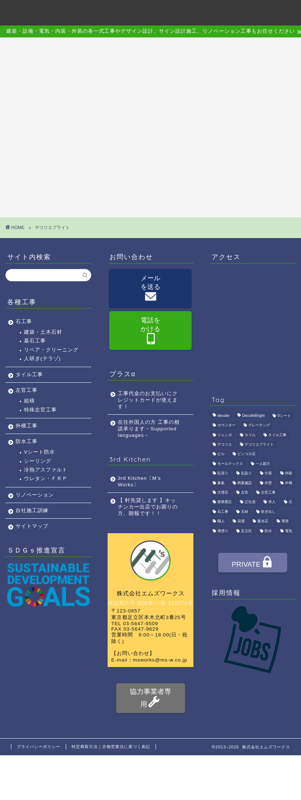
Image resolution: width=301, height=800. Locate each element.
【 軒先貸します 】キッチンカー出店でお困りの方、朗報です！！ (148, 507)
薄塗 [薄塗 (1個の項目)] (285, 521)
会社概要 (77, 11)
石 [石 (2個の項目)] (290, 502)
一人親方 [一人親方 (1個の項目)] (263, 464)
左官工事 (26, 390)
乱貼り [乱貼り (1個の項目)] (246, 473)
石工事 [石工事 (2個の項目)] (222, 512)
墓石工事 (35, 340)
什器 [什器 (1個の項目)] (268, 473)
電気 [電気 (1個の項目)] (288, 531)
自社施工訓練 (32, 510)
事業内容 (112, 11)
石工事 (24, 321)
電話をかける (150, 331)
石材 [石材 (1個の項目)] (244, 512)
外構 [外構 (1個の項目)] (288, 483)
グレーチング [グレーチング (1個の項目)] (259, 425)
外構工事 (26, 426)
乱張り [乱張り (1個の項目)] (222, 473)
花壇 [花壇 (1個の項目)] (241, 521)
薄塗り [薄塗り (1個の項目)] (222, 531)
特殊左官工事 (40, 410)
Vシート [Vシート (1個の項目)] (284, 416)
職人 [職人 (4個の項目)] (221, 521)
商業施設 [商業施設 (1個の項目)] (244, 483)
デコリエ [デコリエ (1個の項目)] (224, 444)
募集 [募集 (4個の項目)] (221, 483)
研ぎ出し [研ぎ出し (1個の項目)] (268, 512)
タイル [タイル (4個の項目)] (250, 435)
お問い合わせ (254, 11)
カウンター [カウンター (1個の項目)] (226, 425)
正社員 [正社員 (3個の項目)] (250, 502)
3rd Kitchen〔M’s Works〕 (139, 481)
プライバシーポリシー (38, 746)
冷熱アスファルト (46, 470)
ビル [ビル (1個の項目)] (221, 454)
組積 (29, 400)
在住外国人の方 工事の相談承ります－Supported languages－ (149, 428)
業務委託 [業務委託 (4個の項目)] (224, 502)
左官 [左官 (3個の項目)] (244, 492)
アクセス (180, 11)
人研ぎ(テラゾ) (42, 358)
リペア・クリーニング (51, 350)
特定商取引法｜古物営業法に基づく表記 (111, 746)
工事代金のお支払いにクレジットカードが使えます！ (148, 400)
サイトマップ (32, 526)
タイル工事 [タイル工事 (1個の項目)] (277, 435)
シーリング (37, 461)
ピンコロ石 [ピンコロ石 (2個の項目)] (246, 454)
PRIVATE (252, 563)
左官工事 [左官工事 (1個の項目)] (268, 492)
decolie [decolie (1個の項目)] (223, 416)
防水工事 (26, 441)
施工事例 (146, 11)
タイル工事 (29, 374)
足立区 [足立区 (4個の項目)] (246, 531)
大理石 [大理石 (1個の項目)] (222, 492)
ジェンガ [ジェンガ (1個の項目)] (224, 435)
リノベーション (35, 495)
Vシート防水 (39, 452)
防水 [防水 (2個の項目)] (268, 531)
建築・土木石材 (43, 332)
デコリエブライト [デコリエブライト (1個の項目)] (259, 444)
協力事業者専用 (150, 698)
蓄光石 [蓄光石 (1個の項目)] (262, 521)
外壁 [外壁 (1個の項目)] (268, 483)
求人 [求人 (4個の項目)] (272, 502)
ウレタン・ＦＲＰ (46, 478)
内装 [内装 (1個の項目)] (288, 473)
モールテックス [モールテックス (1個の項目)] (230, 464)
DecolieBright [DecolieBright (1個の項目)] (253, 416)
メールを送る (150, 288)
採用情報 (214, 11)
